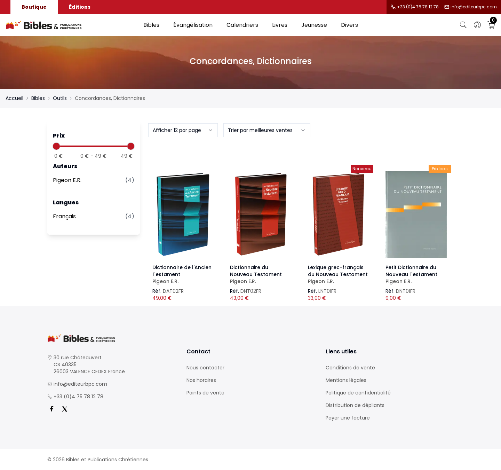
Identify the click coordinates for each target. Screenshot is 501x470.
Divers (349, 25)
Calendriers (242, 25)
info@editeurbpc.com (474, 7)
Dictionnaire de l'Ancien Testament (183, 274)
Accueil (14, 98)
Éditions (79, 6)
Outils (60, 98)
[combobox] (183, 130)
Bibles (151, 25)
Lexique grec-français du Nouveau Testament (338, 274)
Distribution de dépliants (355, 405)
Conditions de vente (350, 367)
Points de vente (205, 392)
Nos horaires (201, 380)
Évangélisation (193, 25)
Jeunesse (314, 25)
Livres (279, 25)
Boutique (34, 6)
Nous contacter (205, 367)
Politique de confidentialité (358, 392)
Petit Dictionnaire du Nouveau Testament (416, 274)
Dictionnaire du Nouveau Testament (260, 274)
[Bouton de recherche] (463, 25)
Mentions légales (346, 380)
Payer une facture (348, 417)
